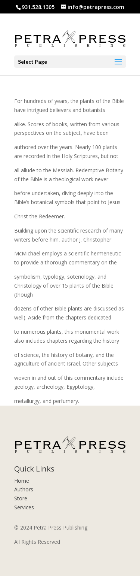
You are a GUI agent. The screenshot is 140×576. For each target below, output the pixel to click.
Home (21, 480)
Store (20, 498)
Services (24, 507)
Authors (23, 489)
